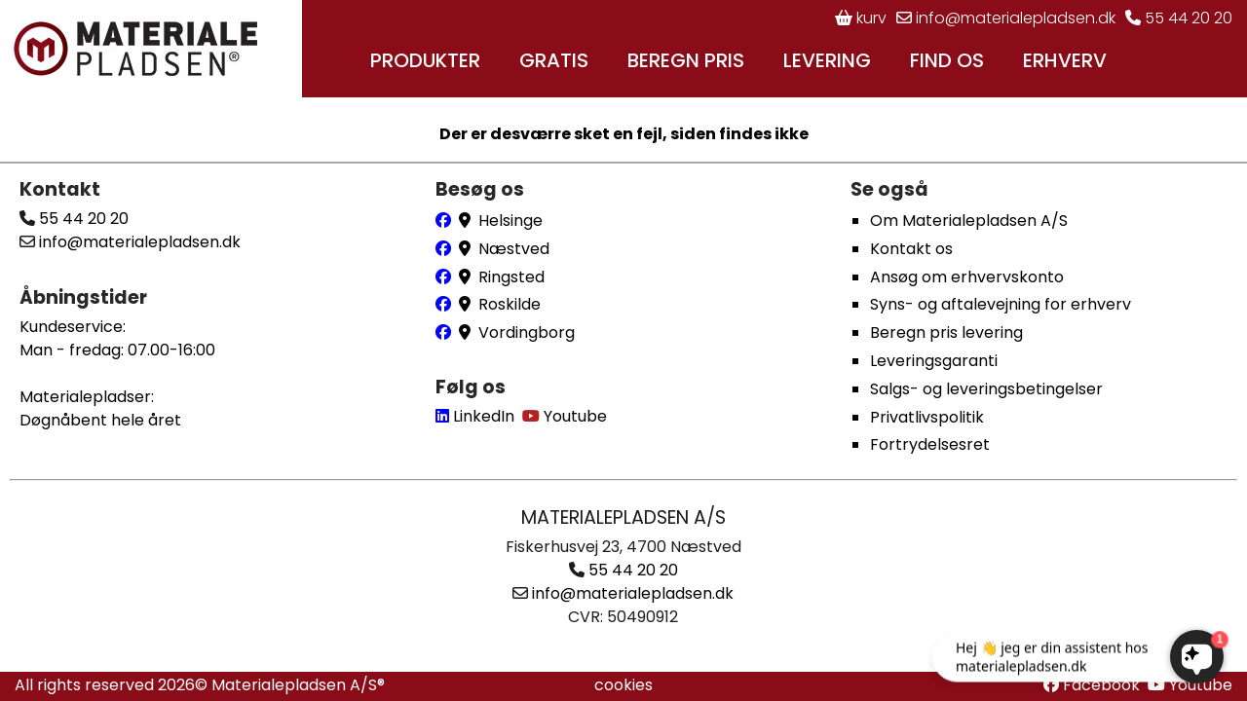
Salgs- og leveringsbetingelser (986, 389)
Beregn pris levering (946, 332)
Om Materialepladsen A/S (969, 220)
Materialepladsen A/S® (298, 685)
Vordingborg (526, 332)
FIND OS (947, 60)
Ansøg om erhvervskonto (967, 277)
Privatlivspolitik (927, 417)
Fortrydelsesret (930, 444)
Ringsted (511, 277)
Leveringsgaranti (934, 361)
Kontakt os (911, 249)
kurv (861, 18)
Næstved (513, 249)
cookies (623, 685)
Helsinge (510, 220)
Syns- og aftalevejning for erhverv (1000, 304)
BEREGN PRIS (685, 60)
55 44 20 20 (1178, 18)
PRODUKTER (425, 60)
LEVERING (827, 60)
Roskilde (509, 304)
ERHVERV (1065, 60)
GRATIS (553, 60)
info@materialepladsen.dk (1005, 18)
